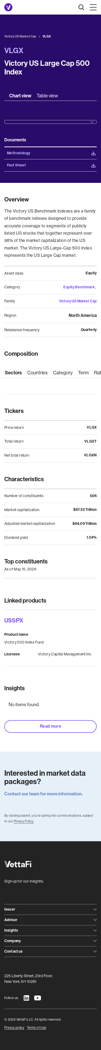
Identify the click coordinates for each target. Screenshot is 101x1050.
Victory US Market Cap (78, 301)
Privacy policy (14, 1028)
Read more (50, 726)
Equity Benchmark (79, 287)
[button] (92, 7)
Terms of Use (36, 1028)
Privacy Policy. (24, 821)
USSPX (13, 620)
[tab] (20, 96)
